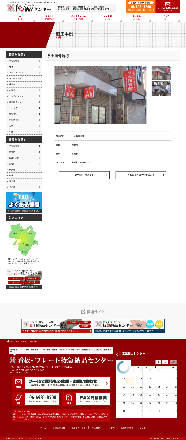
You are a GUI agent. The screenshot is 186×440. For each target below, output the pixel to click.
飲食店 (11, 169)
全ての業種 (13, 145)
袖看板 (11, 84)
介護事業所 (13, 157)
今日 (173, 362)
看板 (10, 66)
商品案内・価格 (78, 17)
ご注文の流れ (49, 17)
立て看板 (12, 113)
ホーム (20, 17)
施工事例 (107, 17)
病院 (10, 175)
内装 (10, 125)
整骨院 (11, 151)
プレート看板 (14, 78)
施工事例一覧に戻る (84, 175)
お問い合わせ (127, 427)
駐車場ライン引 (15, 102)
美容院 (11, 163)
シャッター (13, 107)
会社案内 (137, 17)
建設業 (11, 181)
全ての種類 (13, 60)
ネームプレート (15, 72)
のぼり (11, 131)
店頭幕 (11, 90)
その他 (11, 187)
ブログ (166, 17)
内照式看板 (13, 119)
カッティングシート (17, 96)
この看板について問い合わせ (141, 175)
